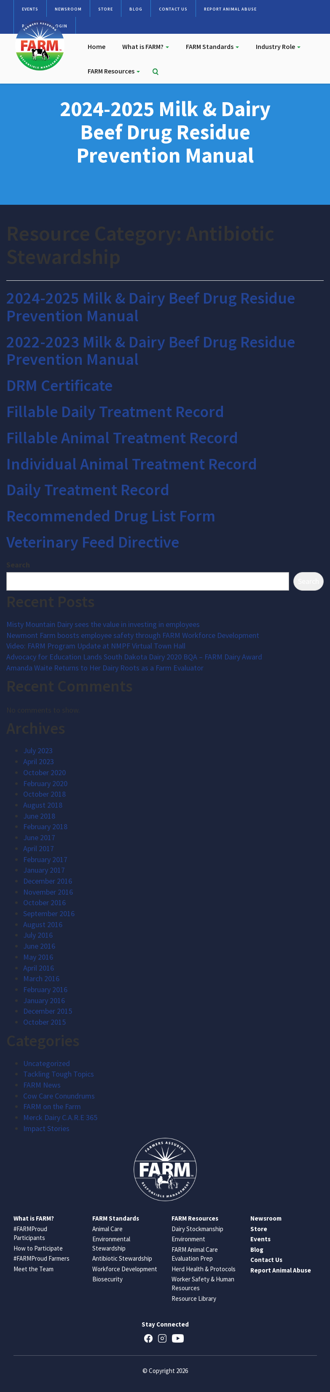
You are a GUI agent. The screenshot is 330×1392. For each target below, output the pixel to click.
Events (30, 9)
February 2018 (45, 826)
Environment (188, 1239)
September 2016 (49, 913)
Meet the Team (33, 1269)
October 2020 (44, 772)
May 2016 (38, 957)
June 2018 (39, 816)
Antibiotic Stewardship (122, 1258)
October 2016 (44, 902)
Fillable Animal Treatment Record (122, 438)
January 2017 (44, 870)
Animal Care (107, 1229)
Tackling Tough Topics (58, 1074)
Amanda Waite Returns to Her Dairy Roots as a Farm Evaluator (105, 668)
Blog (135, 9)
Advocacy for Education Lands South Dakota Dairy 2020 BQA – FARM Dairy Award (134, 657)
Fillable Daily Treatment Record (115, 411)
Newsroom (68, 9)
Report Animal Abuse (230, 9)
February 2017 (45, 859)
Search (18, 565)
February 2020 (45, 783)
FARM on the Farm (52, 1106)
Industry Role (278, 46)
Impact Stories (46, 1128)
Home (96, 46)
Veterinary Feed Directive (92, 542)
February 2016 (45, 989)
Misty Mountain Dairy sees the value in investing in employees (103, 624)
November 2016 (48, 892)
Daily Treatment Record (87, 489)
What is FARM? (145, 46)
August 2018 (42, 805)
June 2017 (39, 837)
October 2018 (44, 794)
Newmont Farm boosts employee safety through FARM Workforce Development (132, 635)
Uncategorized (46, 1063)
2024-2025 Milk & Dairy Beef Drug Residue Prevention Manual (150, 307)
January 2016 (44, 1000)
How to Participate (38, 1248)
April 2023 (38, 761)
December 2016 (47, 881)
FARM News (42, 1085)
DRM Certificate (59, 385)
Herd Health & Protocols (204, 1269)
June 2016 (39, 946)
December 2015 (47, 1011)
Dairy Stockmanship (197, 1229)
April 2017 (38, 848)
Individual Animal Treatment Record (131, 464)
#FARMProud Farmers (41, 1258)
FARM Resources (114, 71)
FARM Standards (212, 46)
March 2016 (41, 978)
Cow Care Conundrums (59, 1096)
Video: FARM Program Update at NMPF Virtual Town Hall (95, 646)
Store (105, 9)
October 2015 (44, 1022)
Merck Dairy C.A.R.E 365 (60, 1117)
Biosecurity (107, 1279)
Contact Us (173, 9)
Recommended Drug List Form (110, 516)
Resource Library (194, 1298)
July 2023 (38, 750)
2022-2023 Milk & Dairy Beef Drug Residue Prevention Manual (150, 350)
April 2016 (38, 968)
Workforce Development (124, 1269)
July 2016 (38, 935)
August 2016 (42, 924)
